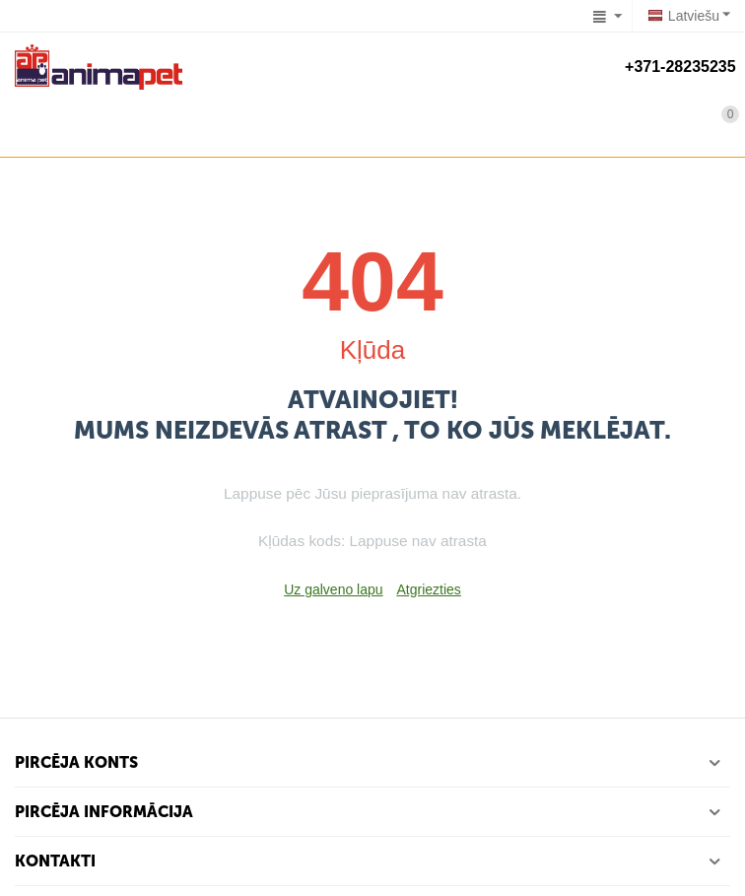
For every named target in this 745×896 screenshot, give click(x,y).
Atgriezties (428, 589)
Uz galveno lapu (333, 589)
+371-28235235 (677, 66)
